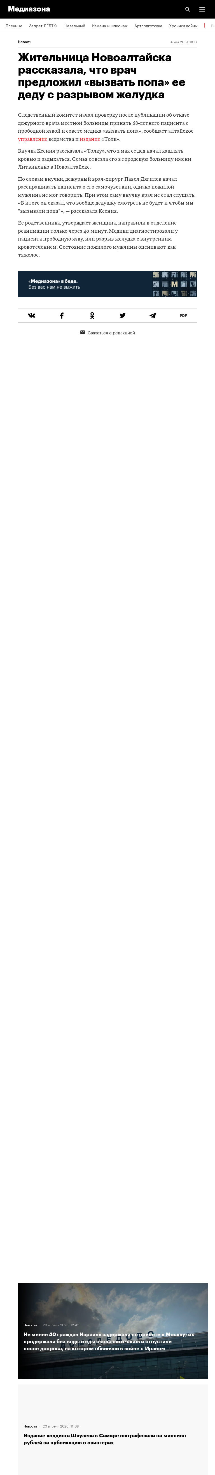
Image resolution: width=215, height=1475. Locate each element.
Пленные (14, 25)
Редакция (14, 1291)
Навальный (74, 25)
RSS (12, 1355)
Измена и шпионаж (110, 25)
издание (90, 139)
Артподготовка (148, 25)
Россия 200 (17, 1403)
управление (33, 139)
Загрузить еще (113, 1089)
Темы (10, 1339)
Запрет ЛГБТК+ (43, 25)
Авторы (13, 1323)
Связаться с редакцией (107, 332)
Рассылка (15, 1371)
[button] (202, 9)
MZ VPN (13, 1387)
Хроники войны (183, 25)
